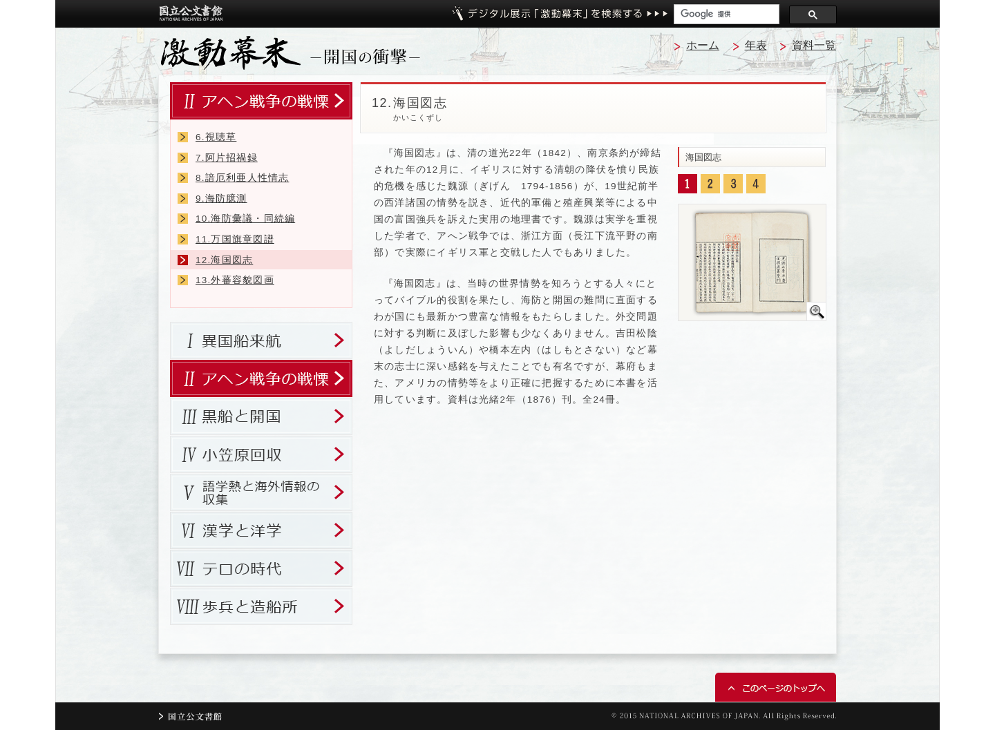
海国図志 (224, 260)
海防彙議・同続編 (245, 218)
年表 (756, 45)
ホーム (702, 45)
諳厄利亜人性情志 (242, 178)
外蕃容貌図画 (235, 280)
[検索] (725, 14)
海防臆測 (221, 198)
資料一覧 (814, 45)
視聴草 (216, 137)
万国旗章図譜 (235, 239)
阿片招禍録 (227, 158)
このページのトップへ (775, 687)
